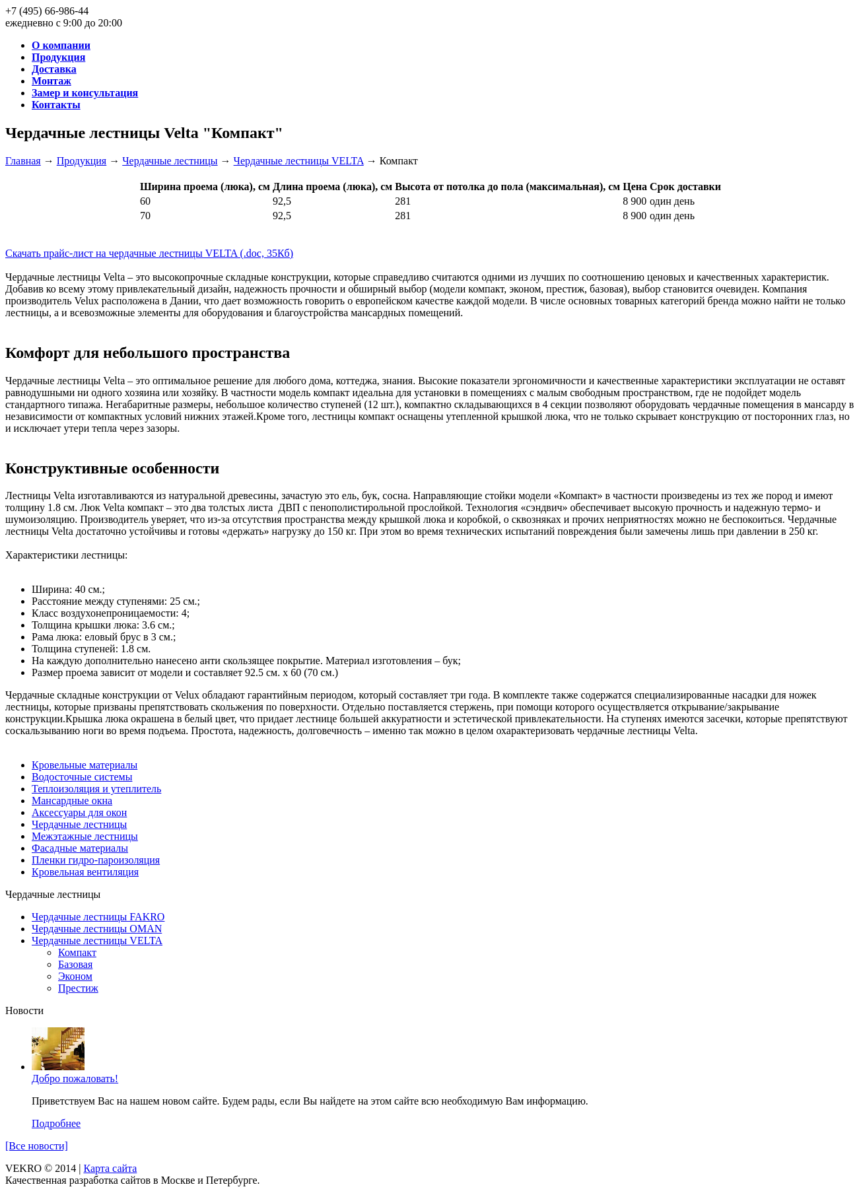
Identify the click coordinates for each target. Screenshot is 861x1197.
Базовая (75, 964)
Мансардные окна (72, 800)
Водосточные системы (82, 776)
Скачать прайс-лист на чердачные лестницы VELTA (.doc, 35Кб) (149, 253)
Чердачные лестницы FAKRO (98, 916)
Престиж (78, 988)
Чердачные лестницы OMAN (97, 928)
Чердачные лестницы (169, 160)
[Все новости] (36, 1145)
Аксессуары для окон (79, 812)
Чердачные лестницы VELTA (299, 160)
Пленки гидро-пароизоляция (96, 860)
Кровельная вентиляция (85, 871)
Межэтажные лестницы (85, 836)
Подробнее (56, 1123)
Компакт (77, 952)
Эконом (75, 976)
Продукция (82, 160)
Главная (23, 160)
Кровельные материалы (84, 764)
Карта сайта (110, 1168)
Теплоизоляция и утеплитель (96, 788)
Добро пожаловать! (75, 1078)
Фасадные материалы (80, 848)
